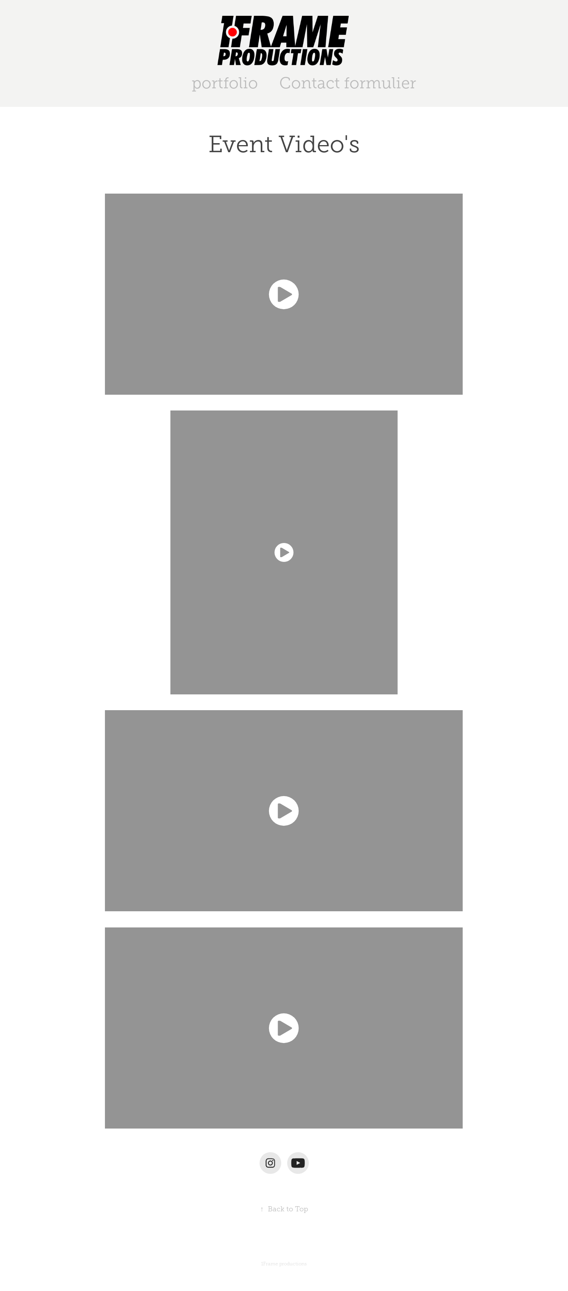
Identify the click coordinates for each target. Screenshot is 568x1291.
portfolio (225, 83)
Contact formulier (347, 83)
